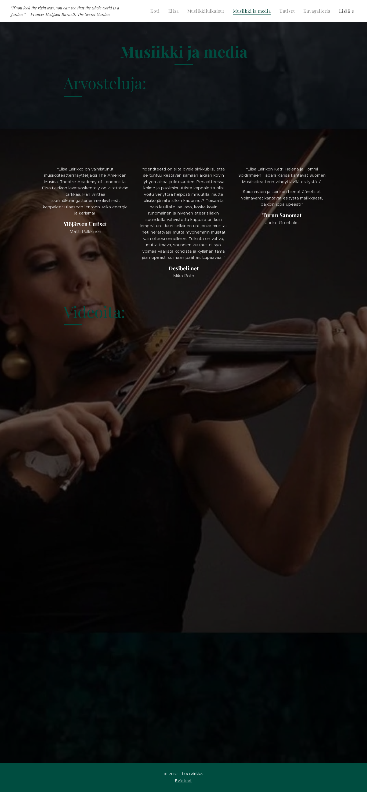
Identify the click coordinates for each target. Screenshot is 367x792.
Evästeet (183, 780)
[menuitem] (156, 11)
